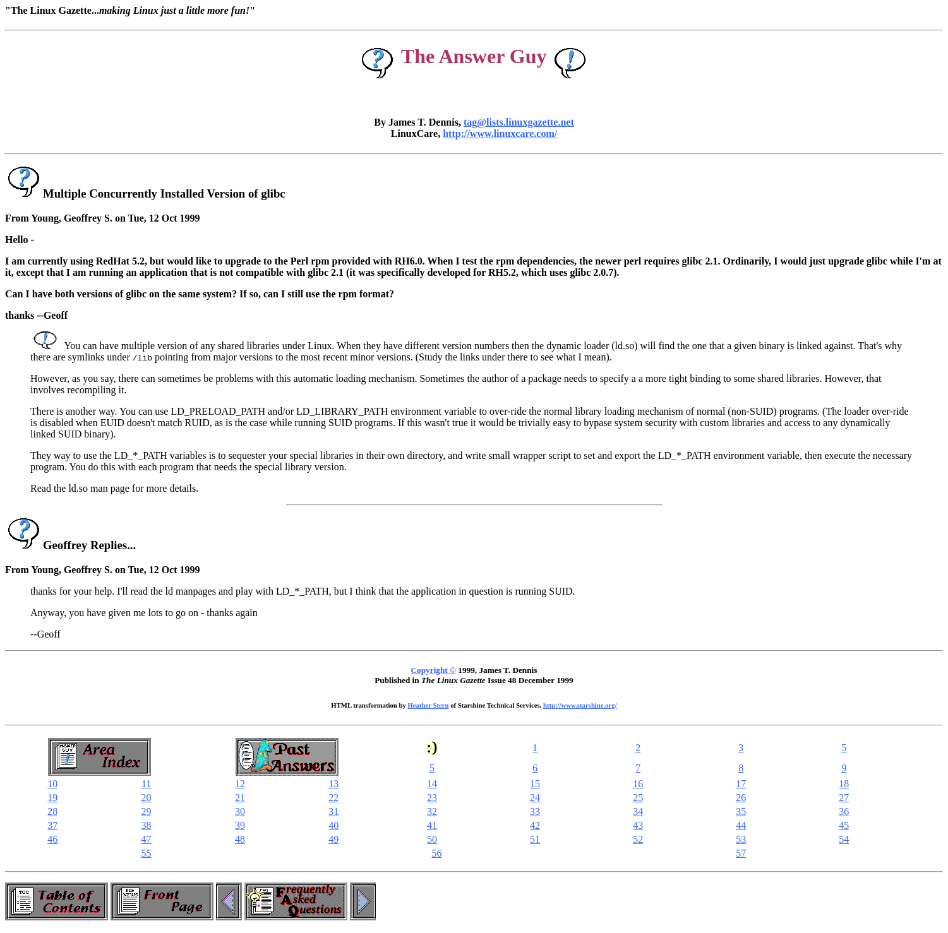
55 (146, 853)
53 (741, 839)
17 (741, 783)
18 (844, 783)
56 (436, 853)
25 (638, 797)
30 (240, 811)
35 (741, 811)
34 (638, 811)
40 (333, 825)
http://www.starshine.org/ (580, 705)
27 (844, 797)
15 (535, 783)
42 (535, 825)
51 (535, 839)
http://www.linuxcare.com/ (500, 133)
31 (333, 811)
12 (240, 783)
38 (146, 825)
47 (146, 839)
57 (741, 853)
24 (535, 797)
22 (333, 797)
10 (52, 783)
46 (52, 839)
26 (741, 797)
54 (844, 839)
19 (52, 797)
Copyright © (433, 670)
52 (638, 839)
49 (333, 839)
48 (240, 839)
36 (844, 811)
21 (240, 797)
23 (432, 797)
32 (432, 811)
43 (638, 825)
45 (844, 825)
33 (535, 811)
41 (432, 825)
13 (333, 783)
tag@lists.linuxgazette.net (519, 122)
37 (52, 825)
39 (240, 825)
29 (146, 811)
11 (146, 783)
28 (52, 811)
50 (432, 839)
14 (432, 783)
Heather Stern (428, 705)
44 (741, 825)
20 (146, 797)
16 (638, 783)
